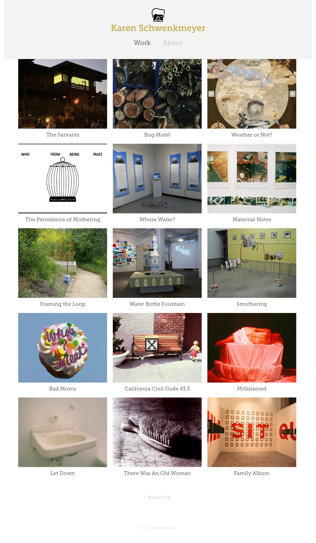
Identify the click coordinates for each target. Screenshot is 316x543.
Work (142, 43)
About (172, 43)
